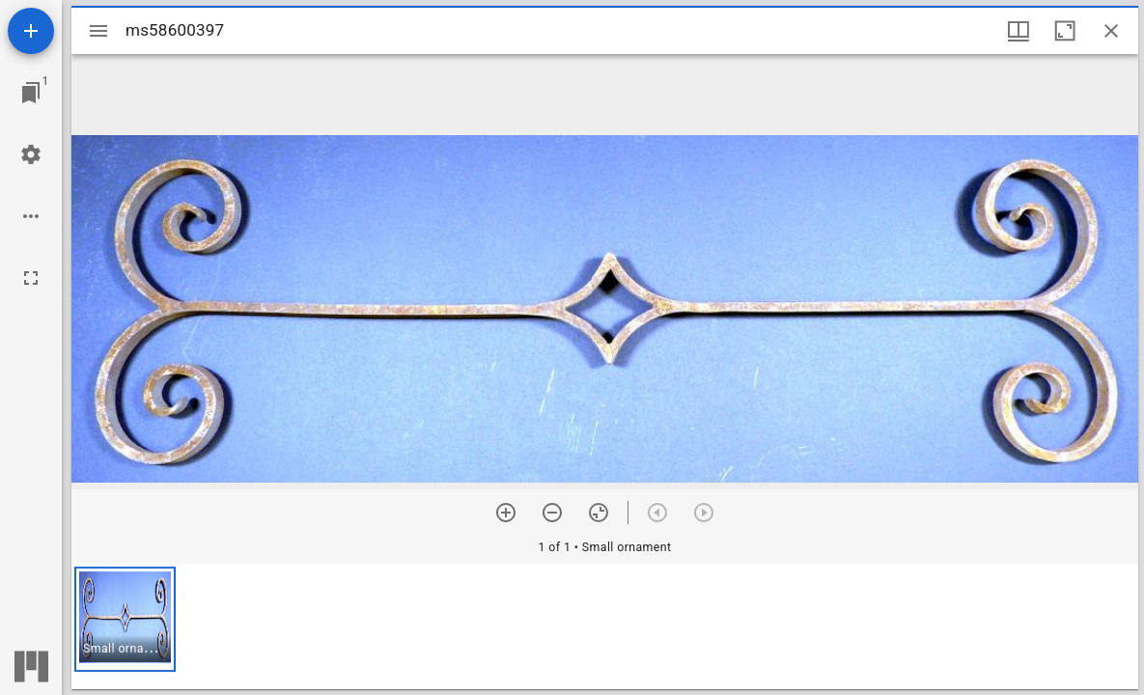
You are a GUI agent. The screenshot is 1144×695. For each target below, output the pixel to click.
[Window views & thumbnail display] (1018, 31)
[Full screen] (31, 278)
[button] (125, 619)
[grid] (604, 626)
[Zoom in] (506, 512)
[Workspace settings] (31, 154)
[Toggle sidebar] (98, 31)
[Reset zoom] (598, 512)
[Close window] (1111, 31)
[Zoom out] (552, 512)
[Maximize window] (1065, 31)
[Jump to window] (31, 93)
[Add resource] (31, 31)
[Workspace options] (31, 216)
